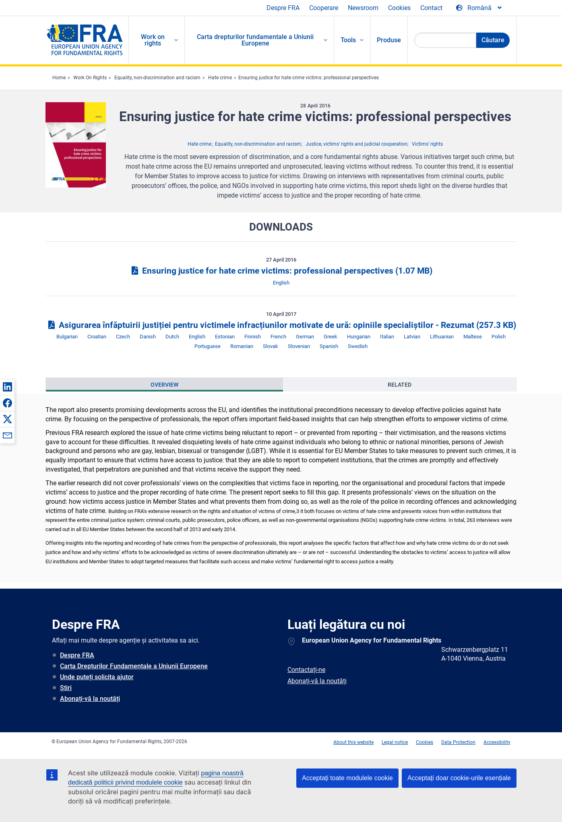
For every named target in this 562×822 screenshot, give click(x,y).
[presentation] (164, 384)
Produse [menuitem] (389, 40)
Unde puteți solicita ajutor (97, 677)
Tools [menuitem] (348, 40)
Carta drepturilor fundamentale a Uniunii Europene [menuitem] (255, 40)
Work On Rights (90, 77)
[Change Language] (479, 8)
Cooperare (323, 8)
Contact (431, 8)
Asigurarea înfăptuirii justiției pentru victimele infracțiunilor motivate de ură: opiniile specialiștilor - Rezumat (281, 325)
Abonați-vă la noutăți (90, 699)
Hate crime (220, 77)
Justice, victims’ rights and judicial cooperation (356, 144)
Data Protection (458, 742)
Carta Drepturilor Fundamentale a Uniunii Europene (134, 666)
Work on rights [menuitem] (153, 40)
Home (59, 77)
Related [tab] (399, 384)
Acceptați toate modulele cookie (347, 778)
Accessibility (496, 742)
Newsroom (363, 8)
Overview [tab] (164, 384)
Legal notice (395, 742)
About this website (353, 742)
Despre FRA (283, 8)
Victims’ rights (427, 144)
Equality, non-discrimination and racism (157, 77)
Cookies (399, 8)
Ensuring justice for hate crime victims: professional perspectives (308, 77)
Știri (66, 688)
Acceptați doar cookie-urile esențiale (459, 778)
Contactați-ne (306, 670)
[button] (7, 387)
